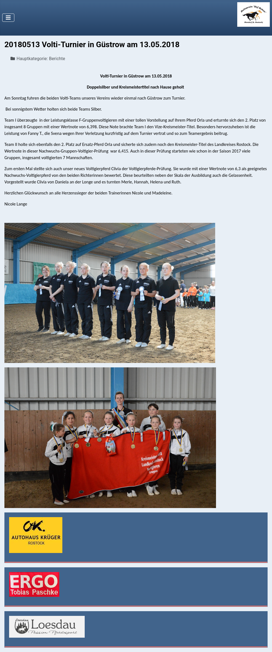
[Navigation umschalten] (8, 18)
